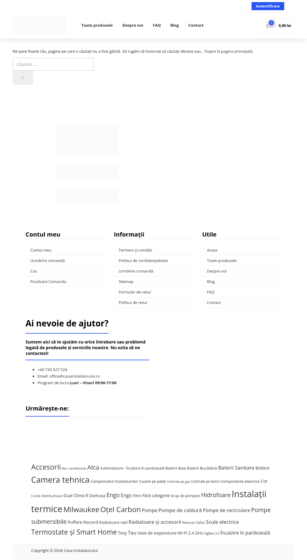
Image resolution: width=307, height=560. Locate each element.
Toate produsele (97, 25)
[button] (278, 25)
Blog (174, 25)
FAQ (157, 25)
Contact (196, 25)
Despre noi (132, 25)
